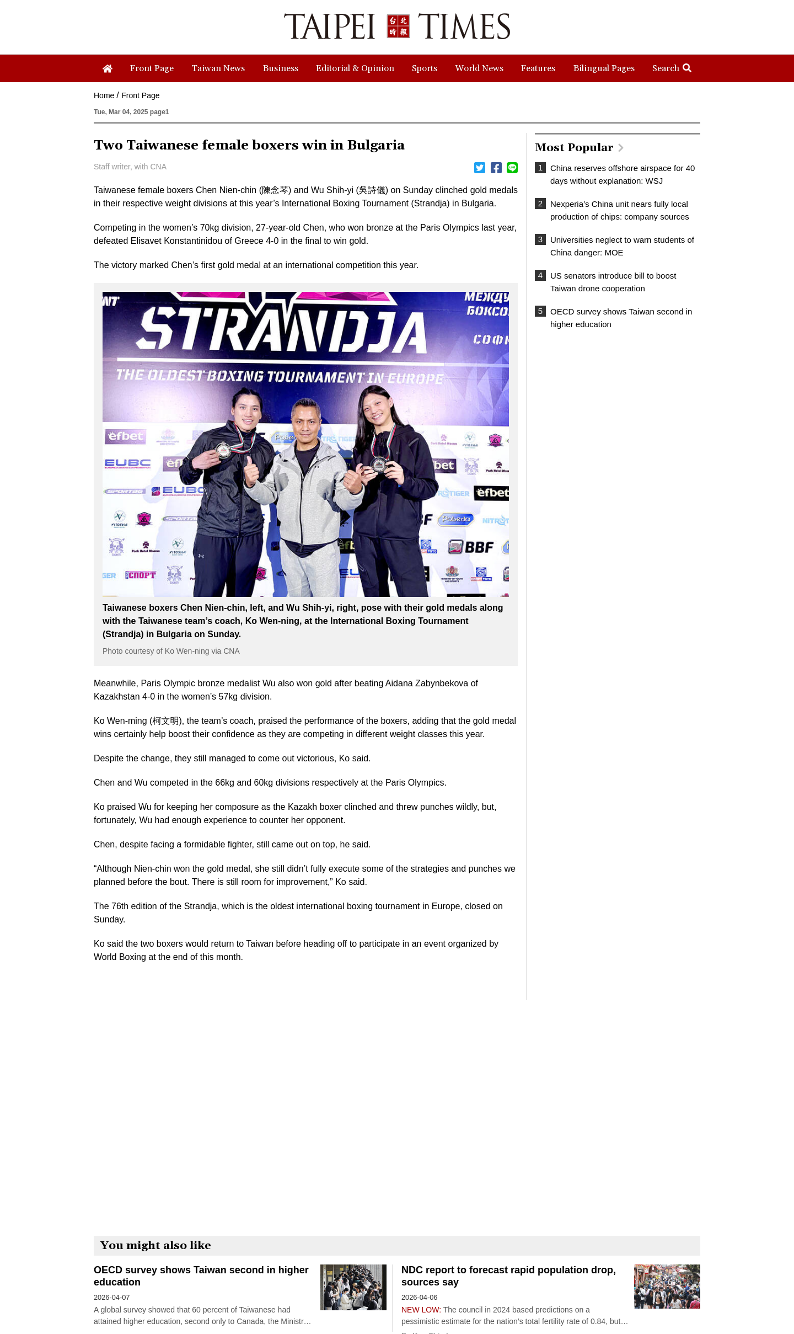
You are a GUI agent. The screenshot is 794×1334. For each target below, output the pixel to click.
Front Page (140, 95)
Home (104, 95)
